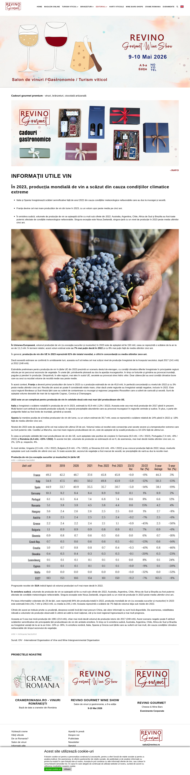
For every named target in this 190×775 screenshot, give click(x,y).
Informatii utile (18, 745)
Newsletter (73, 742)
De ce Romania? (19, 738)
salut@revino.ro (151, 744)
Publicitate (73, 738)
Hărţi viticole (17, 735)
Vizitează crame (19, 731)
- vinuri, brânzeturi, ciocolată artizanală (48, 95)
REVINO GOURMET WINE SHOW (95, 700)
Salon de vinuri (19, 742)
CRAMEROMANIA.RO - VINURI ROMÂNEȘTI (37, 702)
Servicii (72, 745)
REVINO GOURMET (152, 702)
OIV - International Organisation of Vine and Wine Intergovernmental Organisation (59, 640)
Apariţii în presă (76, 731)
